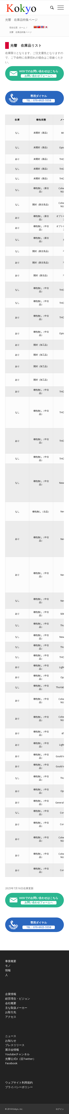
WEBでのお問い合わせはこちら (38, 73)
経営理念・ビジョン (17, 998)
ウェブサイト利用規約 (19, 1082)
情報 (8, 970)
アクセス (10, 1017)
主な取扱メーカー (16, 1008)
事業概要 (10, 961)
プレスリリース (14, 1045)
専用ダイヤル (38, 98)
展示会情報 (12, 1049)
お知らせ (10, 1040)
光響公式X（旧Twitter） (20, 1059)
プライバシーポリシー (19, 1087)
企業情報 (10, 994)
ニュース (10, 1036)
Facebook (11, 1063)
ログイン (60, 1109)
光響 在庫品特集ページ (21, 20)
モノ (8, 965)
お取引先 (10, 1012)
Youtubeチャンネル (17, 1054)
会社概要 (10, 1003)
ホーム (22, 27)
